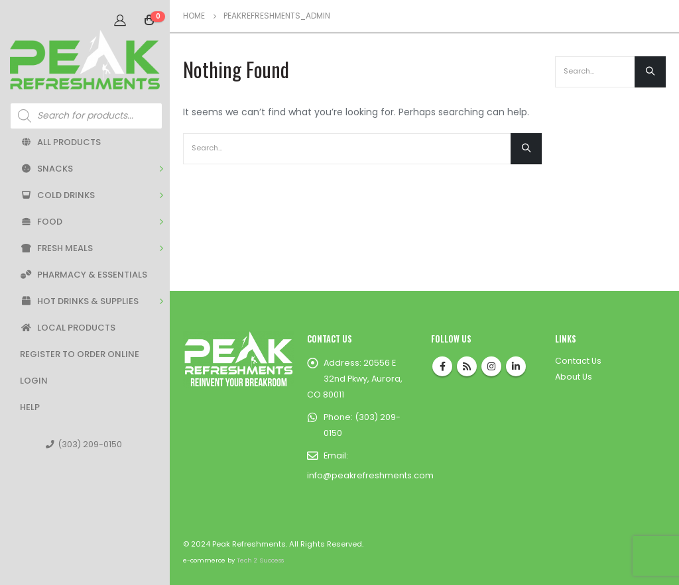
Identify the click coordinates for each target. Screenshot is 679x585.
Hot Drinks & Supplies (79, 301)
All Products (60, 142)
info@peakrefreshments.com (370, 475)
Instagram (491, 366)
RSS (467, 366)
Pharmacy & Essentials (83, 274)
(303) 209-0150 (84, 444)
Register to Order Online (79, 354)
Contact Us (578, 360)
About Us (573, 376)
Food (41, 221)
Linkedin (516, 366)
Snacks (46, 168)
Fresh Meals (56, 248)
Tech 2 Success (260, 560)
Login (34, 380)
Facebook (442, 366)
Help (30, 407)
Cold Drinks (57, 195)
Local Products (67, 327)
